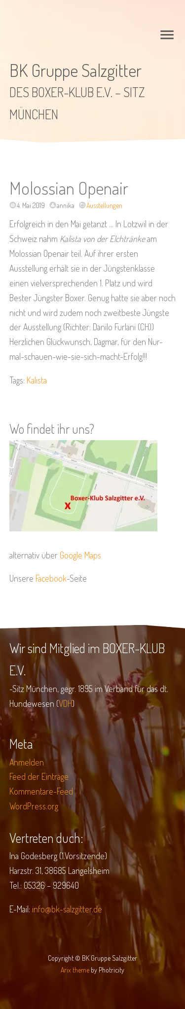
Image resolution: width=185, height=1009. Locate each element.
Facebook (51, 578)
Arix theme (75, 970)
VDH (65, 703)
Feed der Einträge (39, 776)
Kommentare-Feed (41, 791)
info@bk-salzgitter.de (67, 909)
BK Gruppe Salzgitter (75, 70)
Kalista (37, 380)
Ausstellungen (104, 205)
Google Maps (80, 555)
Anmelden (26, 762)
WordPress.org (33, 805)
